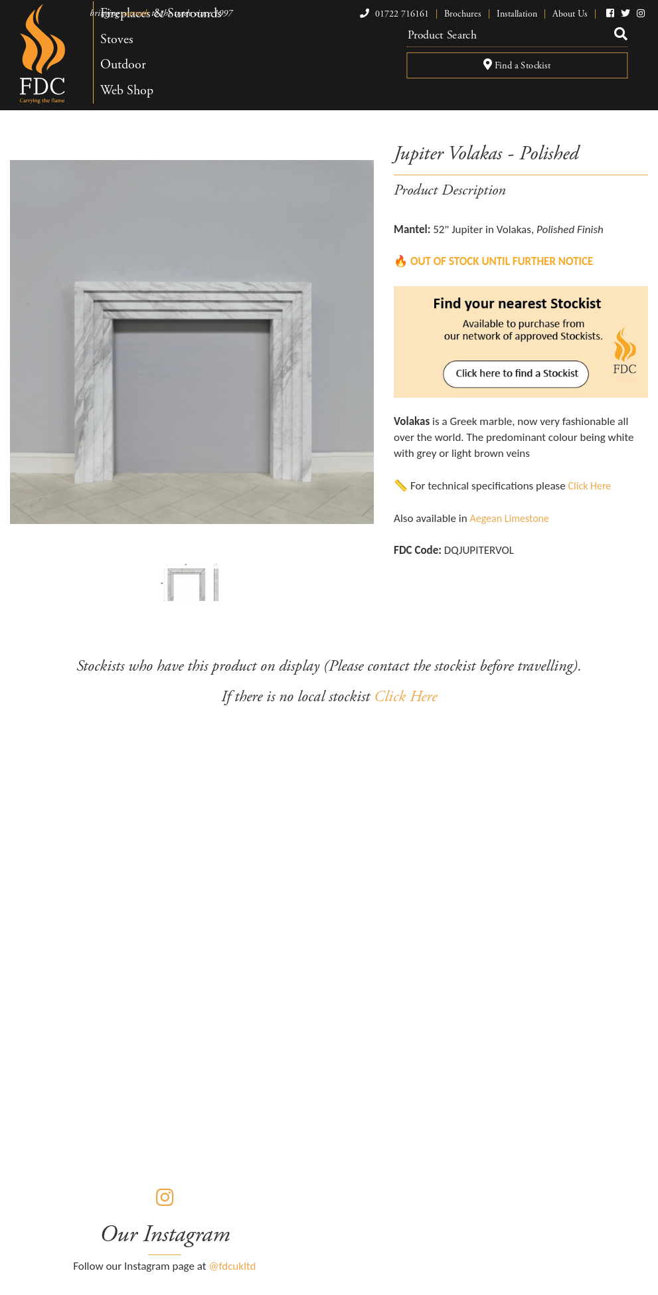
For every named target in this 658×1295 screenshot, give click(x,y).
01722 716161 (393, 14)
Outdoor (123, 64)
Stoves (116, 39)
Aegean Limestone (509, 518)
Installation (517, 14)
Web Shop (126, 90)
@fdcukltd (232, 1266)
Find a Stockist (516, 66)
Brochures (462, 14)
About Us (570, 14)
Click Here (590, 485)
